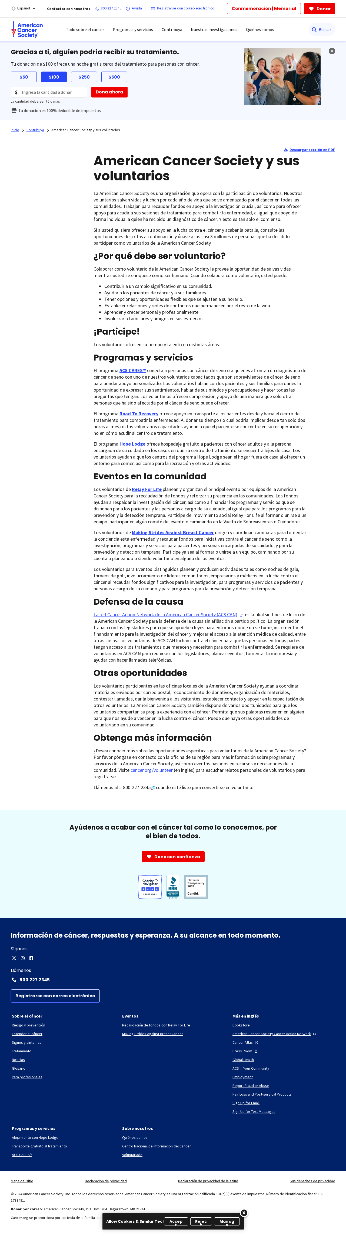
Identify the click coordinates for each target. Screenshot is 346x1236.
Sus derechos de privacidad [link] (312, 1180)
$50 (23, 77)
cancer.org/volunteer (152, 770)
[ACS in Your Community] (250, 1068)
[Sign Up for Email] (246, 1103)
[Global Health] (243, 1059)
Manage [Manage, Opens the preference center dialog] (226, 1222)
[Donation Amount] (49, 92)
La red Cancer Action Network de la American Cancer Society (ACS (169, 614)
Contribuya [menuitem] (172, 29)
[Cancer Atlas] (245, 1042)
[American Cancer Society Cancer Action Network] (274, 1033)
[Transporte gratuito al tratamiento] (39, 1146)
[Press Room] (245, 1051)
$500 (114, 77)
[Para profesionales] (27, 1077)
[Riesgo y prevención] (28, 1025)
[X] (14, 958)
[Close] (244, 1212)
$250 (84, 77)
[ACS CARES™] (22, 1154)
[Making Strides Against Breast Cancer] (152, 1033)
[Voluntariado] (132, 1154)
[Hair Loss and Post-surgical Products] (262, 1094)
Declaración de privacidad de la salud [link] (208, 1180)
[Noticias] (18, 1059)
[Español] (27, 8)
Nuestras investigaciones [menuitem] (214, 29)
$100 (54, 77)
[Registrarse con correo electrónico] (184, 8)
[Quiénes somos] (135, 1137)
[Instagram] (22, 958)
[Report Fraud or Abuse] (250, 1085)
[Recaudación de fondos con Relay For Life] (156, 1025)
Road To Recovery (138, 413)
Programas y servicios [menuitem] (133, 29)
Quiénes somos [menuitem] (260, 29)
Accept (176, 1222)
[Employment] (242, 1077)
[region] (173, 1221)
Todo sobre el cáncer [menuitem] (85, 29)
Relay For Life (147, 489)
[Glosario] (18, 1068)
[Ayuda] (135, 8)
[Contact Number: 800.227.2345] (173, 979)
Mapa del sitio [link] (22, 1180)
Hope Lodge (132, 444)
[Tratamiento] (21, 1051)
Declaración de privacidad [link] (106, 1180)
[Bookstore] (241, 1025)
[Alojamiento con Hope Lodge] (35, 1137)
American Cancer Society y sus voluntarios (85, 129)
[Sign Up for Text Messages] (253, 1111)
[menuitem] (27, 29)
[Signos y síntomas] (26, 1042)
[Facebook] (31, 958)
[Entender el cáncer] (27, 1033)
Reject (201, 1222)
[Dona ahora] (109, 92)
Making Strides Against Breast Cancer (173, 532)
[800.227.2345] (109, 8)
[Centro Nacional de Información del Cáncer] (156, 1146)
